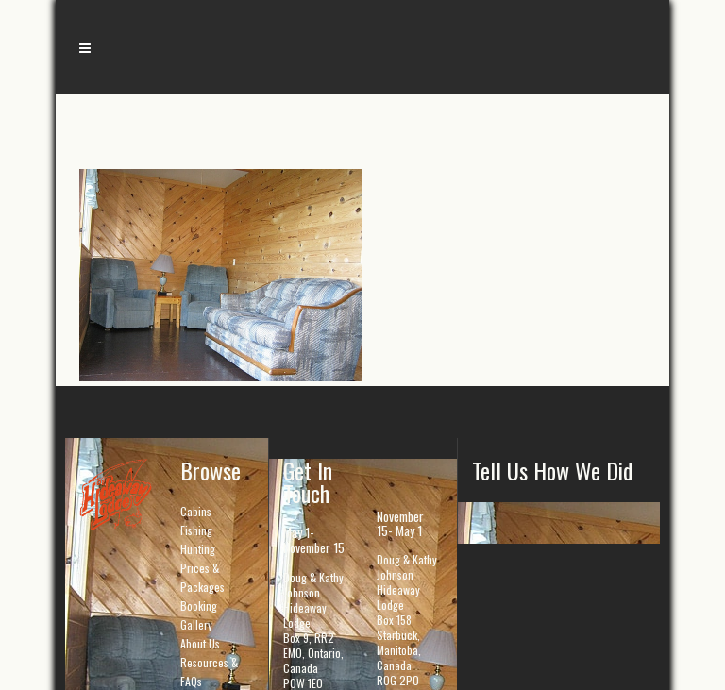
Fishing (196, 530)
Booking (198, 605)
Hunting (197, 549)
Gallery (196, 624)
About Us (200, 643)
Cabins (195, 511)
